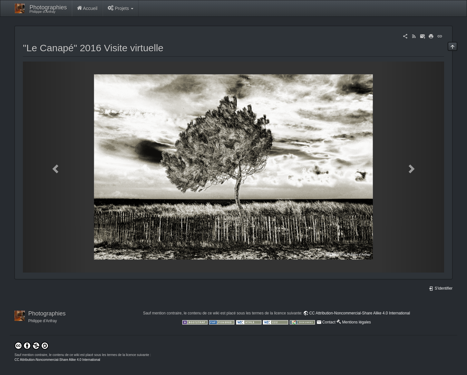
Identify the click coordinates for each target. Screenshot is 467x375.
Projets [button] (120, 8)
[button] (54, 167)
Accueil (87, 8)
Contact (329, 322)
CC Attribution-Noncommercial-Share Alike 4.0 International (359, 313)
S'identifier (440, 288)
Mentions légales (356, 322)
